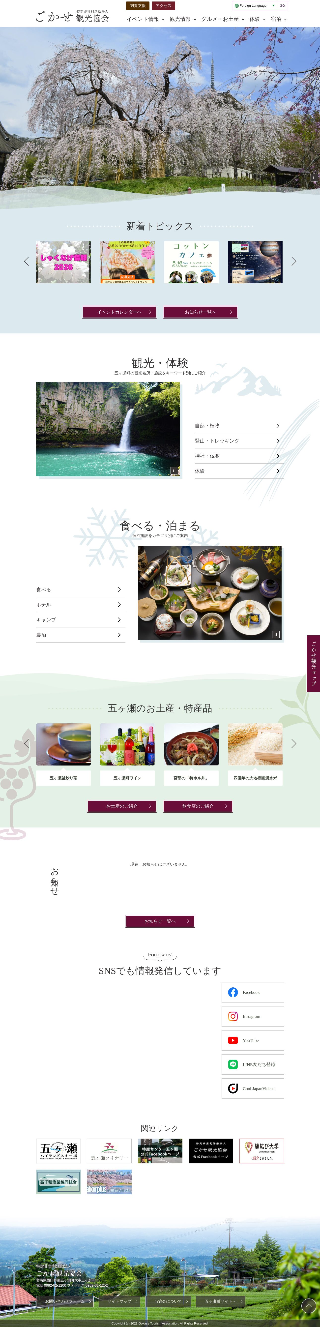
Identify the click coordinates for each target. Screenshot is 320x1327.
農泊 (41, 635)
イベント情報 (143, 19)
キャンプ (46, 619)
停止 (314, 177)
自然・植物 (207, 425)
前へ (26, 261)
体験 (255, 19)
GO (282, 5)
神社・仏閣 (207, 456)
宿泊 (276, 19)
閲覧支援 (138, 5)
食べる (43, 589)
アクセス (164, 5)
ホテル (43, 604)
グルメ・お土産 (220, 19)
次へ (293, 261)
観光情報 (180, 19)
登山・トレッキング (217, 440)
